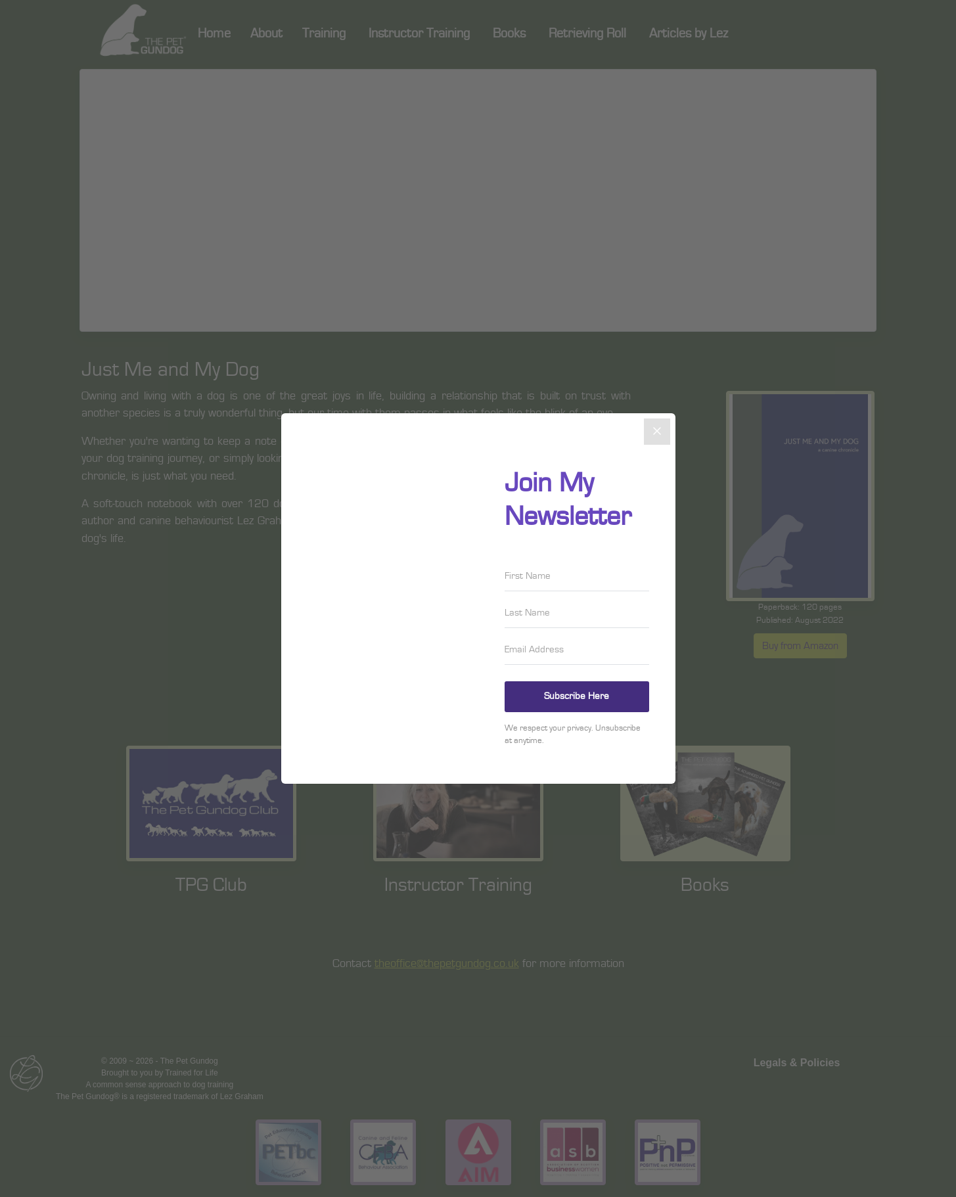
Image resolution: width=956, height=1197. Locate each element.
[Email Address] (577, 650)
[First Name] (577, 576)
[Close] (657, 431)
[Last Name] (577, 613)
